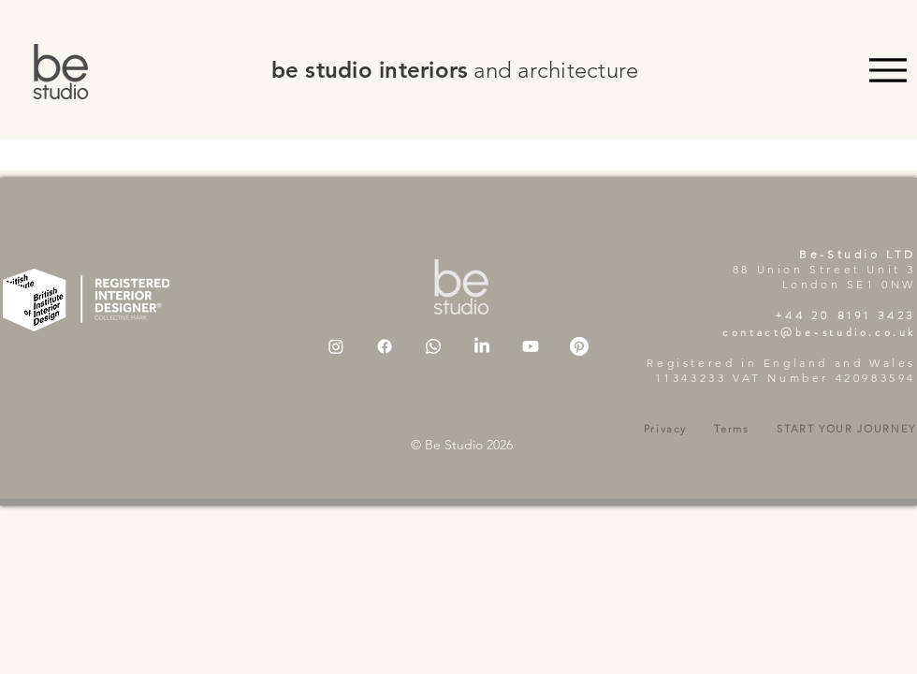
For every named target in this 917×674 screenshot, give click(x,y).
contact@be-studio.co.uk (819, 332)
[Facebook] (384, 346)
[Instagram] (336, 346)
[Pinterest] (579, 346)
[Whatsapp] (433, 346)
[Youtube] (530, 346)
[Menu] (887, 69)
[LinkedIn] (482, 346)
